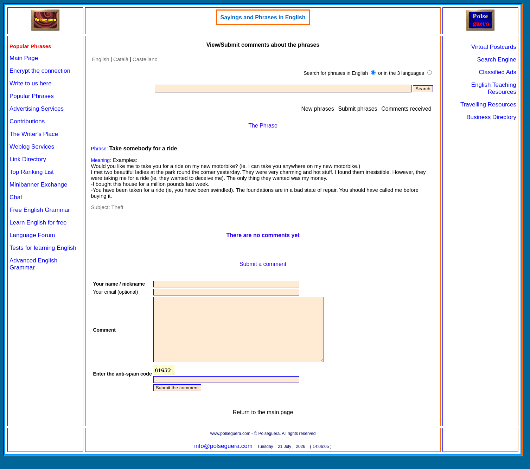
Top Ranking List (31, 172)
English (100, 59)
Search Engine (496, 59)
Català (120, 59)
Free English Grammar (39, 210)
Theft (117, 207)
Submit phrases (357, 109)
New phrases (317, 109)
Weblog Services (31, 146)
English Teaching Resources (493, 88)
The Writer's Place (33, 134)
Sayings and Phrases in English (263, 17)
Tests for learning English (42, 248)
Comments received (406, 109)
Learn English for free (38, 222)
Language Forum (32, 235)
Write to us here (30, 83)
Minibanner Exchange (38, 184)
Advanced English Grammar (33, 264)
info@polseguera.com (223, 458)
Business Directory (491, 117)
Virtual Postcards (493, 47)
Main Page (23, 58)
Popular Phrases (31, 96)
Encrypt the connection (39, 70)
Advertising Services (36, 108)
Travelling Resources (488, 104)
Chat (15, 197)
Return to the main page (263, 425)
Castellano (145, 59)
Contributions (27, 121)
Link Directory (27, 159)
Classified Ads (497, 72)
